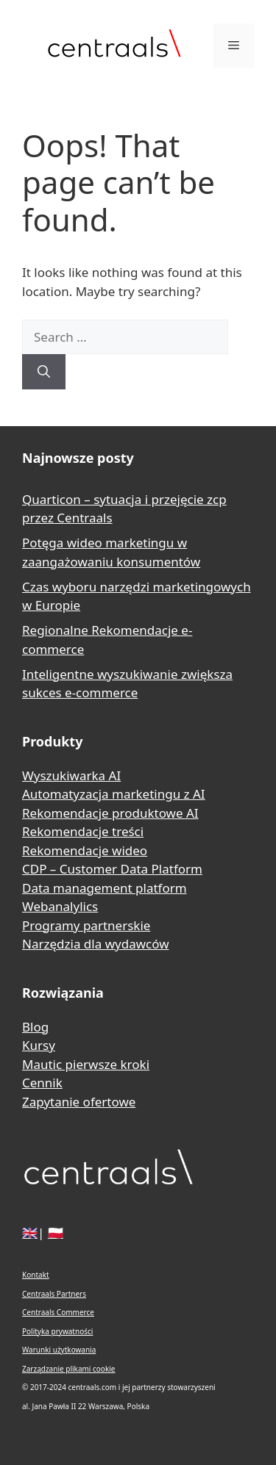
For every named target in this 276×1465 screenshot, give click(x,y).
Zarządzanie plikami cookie (68, 1369)
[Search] (44, 371)
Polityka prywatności (57, 1331)
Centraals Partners (54, 1294)
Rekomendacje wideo (84, 850)
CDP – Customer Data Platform (112, 868)
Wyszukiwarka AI (71, 775)
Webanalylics (60, 906)
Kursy (38, 1045)
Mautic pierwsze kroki (85, 1064)
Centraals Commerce (58, 1312)
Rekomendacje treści (83, 831)
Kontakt (35, 1275)
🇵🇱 (55, 1232)
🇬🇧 (30, 1232)
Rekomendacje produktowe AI (110, 813)
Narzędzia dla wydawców (95, 943)
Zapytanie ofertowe (78, 1101)
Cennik (42, 1082)
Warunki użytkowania (59, 1350)
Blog (35, 1026)
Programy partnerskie (86, 925)
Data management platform (104, 887)
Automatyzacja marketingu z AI (113, 793)
